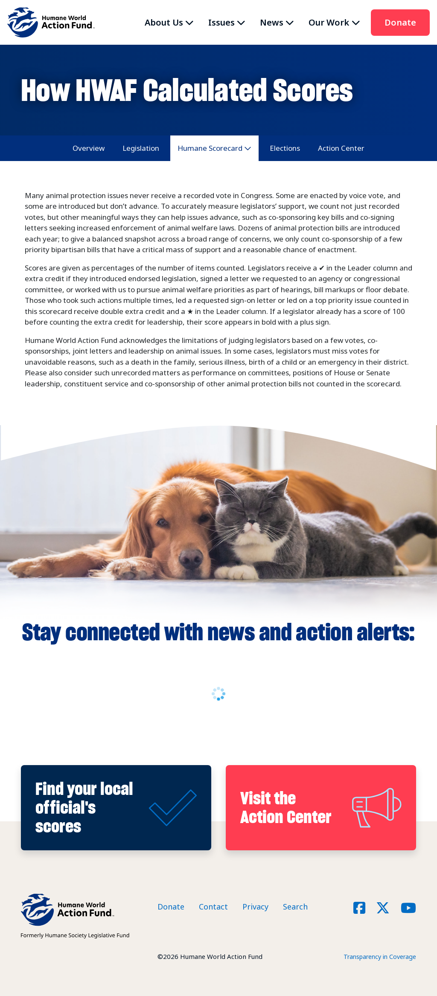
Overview (89, 148)
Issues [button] (221, 22)
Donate (400, 22)
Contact (213, 906)
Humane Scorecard (210, 148)
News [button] (271, 22)
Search (295, 906)
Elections (285, 148)
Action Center (341, 148)
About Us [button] (164, 22)
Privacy (255, 906)
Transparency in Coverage (377, 956)
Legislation (140, 148)
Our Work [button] (329, 22)
